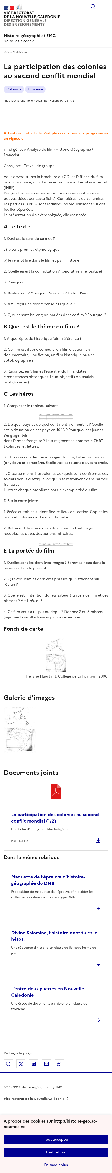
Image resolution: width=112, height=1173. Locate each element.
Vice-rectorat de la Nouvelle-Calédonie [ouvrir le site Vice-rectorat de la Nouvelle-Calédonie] (34, 1098)
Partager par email (46, 1063)
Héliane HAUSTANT (62, 101)
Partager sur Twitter (20, 1063)
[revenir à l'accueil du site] (56, 35)
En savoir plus (56, 1165)
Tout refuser (56, 1152)
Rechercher (92, 6)
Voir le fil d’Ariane (15, 52)
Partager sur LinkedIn (33, 1063)
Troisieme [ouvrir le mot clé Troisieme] (35, 89)
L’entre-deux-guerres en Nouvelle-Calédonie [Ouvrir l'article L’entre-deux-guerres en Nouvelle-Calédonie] (48, 991)
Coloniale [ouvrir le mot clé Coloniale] (13, 89)
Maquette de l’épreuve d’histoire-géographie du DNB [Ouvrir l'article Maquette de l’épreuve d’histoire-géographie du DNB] (48, 880)
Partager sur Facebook (8, 1063)
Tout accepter (56, 1139)
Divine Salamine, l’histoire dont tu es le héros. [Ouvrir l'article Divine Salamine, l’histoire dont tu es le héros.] (54, 936)
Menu (105, 6)
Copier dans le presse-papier (59, 1063)
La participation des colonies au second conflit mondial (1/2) (55, 817)
